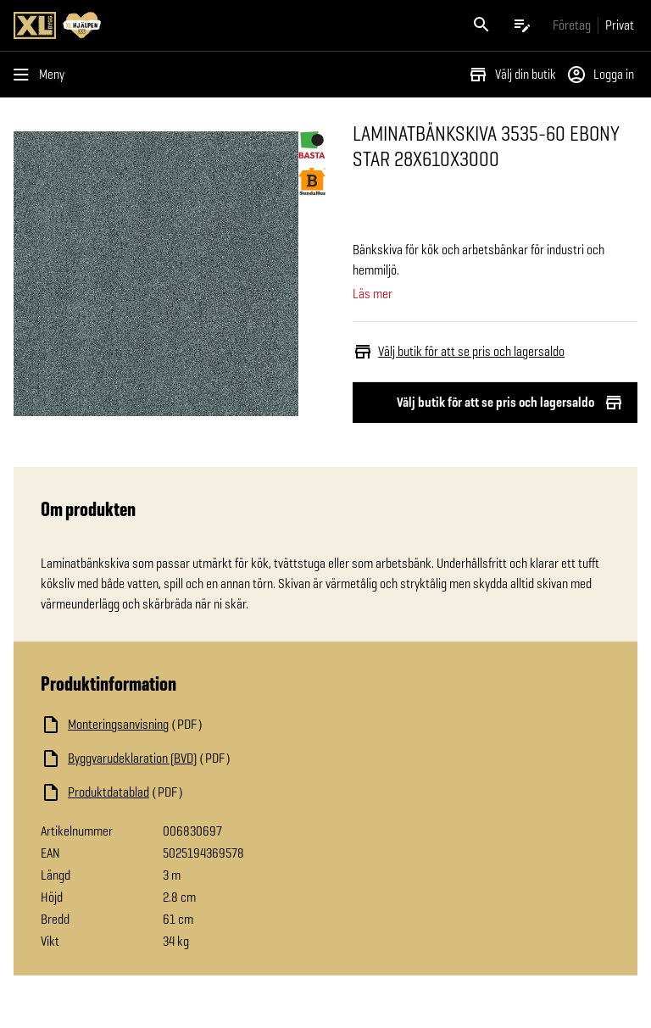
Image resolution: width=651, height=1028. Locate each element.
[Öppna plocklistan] (522, 25)
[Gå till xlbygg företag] (572, 25)
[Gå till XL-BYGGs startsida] (166, 25)
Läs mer (372, 294)
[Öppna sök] (481, 25)
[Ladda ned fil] (210, 724)
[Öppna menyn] (42, 74)
